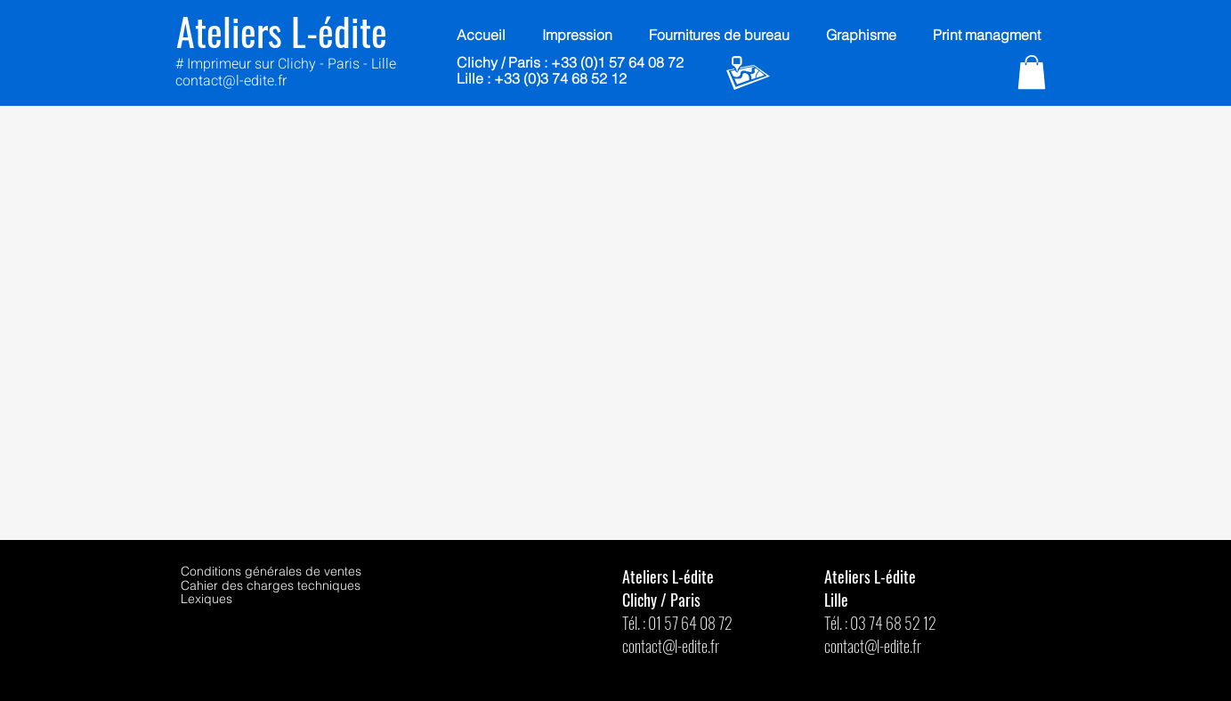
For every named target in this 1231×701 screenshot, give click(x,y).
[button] (1031, 72)
